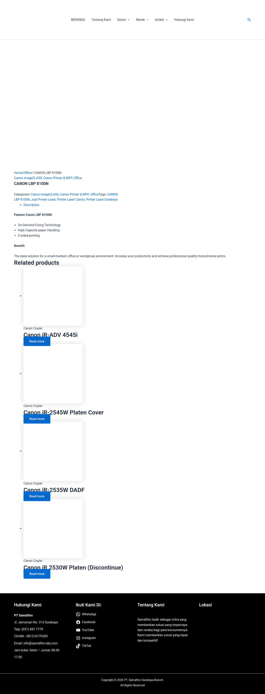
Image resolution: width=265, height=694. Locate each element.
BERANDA (78, 20)
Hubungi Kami (184, 20)
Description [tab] (31, 205)
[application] (128, 20)
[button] (249, 19)
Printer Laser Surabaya (102, 199)
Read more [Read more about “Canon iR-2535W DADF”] (37, 496)
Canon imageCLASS (28, 178)
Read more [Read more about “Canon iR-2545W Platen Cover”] (37, 419)
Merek (142, 20)
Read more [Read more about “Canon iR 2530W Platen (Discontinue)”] (37, 574)
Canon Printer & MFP (58, 178)
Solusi (123, 20)
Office (28, 173)
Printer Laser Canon (71, 199)
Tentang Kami (101, 20)
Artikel (161, 20)
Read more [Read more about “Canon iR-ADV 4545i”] (37, 341)
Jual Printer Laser (43, 199)
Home (18, 173)
